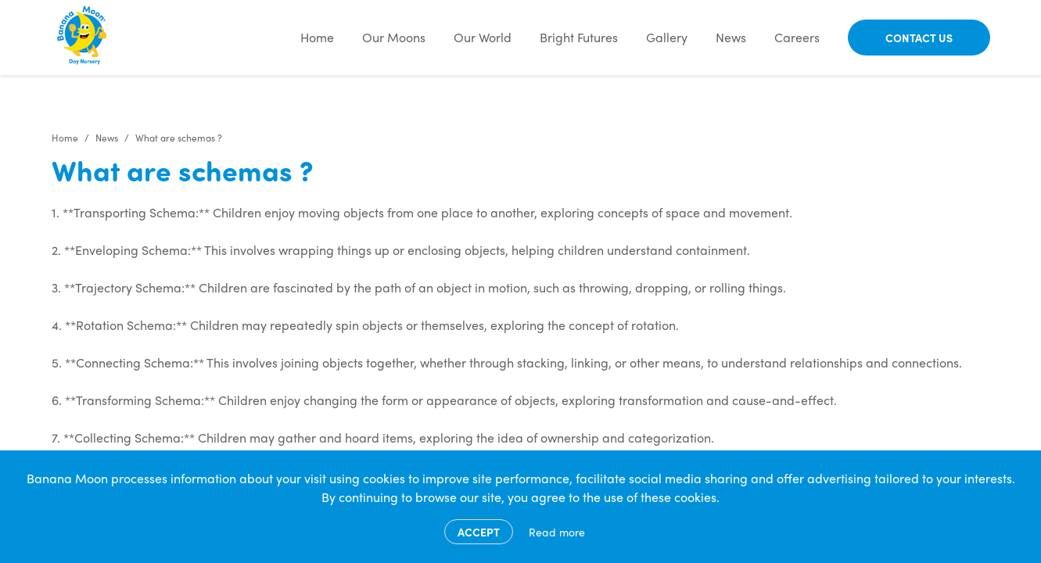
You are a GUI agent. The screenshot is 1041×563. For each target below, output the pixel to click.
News (731, 37)
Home (317, 37)
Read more (557, 532)
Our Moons (393, 37)
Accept (479, 532)
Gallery (666, 37)
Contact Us (919, 37)
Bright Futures (579, 37)
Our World (483, 37)
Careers (797, 37)
